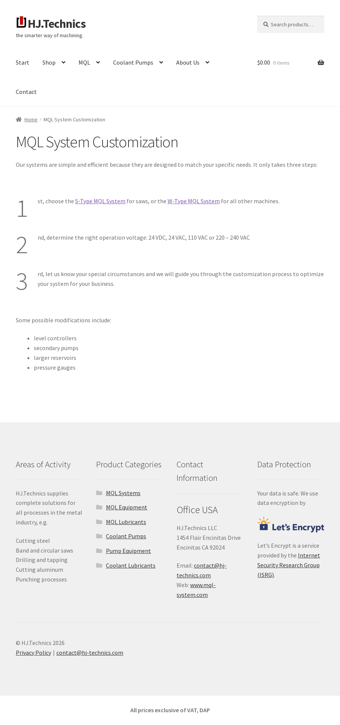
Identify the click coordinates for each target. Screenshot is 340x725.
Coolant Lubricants (131, 565)
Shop (49, 62)
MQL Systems (123, 493)
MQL (84, 62)
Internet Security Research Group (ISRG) (288, 564)
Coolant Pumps (133, 62)
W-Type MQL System (194, 201)
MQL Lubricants (126, 522)
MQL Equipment (126, 507)
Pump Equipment (128, 550)
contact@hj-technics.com (89, 652)
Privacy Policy (33, 652)
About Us (187, 62)
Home (31, 119)
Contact (26, 91)
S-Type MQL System (100, 201)
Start (22, 62)
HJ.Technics (57, 23)
